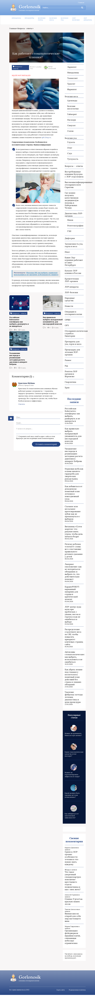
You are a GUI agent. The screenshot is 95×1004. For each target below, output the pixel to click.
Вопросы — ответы (69, 167)
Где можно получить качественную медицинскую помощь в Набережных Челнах (71, 205)
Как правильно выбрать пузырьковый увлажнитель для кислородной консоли (72, 440)
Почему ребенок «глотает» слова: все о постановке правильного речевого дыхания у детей (73, 558)
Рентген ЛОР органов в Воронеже (70, 379)
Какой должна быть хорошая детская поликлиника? (71, 805)
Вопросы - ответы (26, 29)
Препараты (16, 18)
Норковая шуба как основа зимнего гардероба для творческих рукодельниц (71, 480)
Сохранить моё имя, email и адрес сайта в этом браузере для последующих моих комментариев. (36, 424)
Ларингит (71, 67)
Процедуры (29, 18)
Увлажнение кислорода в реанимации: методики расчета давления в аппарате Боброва (73, 460)
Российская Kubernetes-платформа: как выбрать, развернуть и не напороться (72, 420)
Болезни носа (53, 19)
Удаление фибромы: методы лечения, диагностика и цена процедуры (73, 705)
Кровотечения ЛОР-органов (71, 285)
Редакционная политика (76, 999)
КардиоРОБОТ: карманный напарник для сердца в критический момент (71, 600)
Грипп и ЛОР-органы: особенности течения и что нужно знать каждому (71, 867)
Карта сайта (59, 999)
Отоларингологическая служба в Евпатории (73, 338)
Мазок (70, 225)
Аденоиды (72, 101)
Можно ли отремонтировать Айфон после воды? (71, 784)
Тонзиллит (72, 78)
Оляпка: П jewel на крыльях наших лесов (73, 911)
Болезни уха (64, 19)
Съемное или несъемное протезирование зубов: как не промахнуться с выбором (72, 520)
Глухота (71, 142)
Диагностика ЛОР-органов (70, 219)
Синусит (71, 125)
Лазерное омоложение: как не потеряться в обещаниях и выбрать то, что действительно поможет (72, 579)
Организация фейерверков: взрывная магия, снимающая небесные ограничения (72, 946)
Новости (68, 311)
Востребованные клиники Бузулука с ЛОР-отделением (73, 178)
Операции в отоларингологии (73, 318)
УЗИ (69, 236)
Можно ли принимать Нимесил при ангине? (72, 742)
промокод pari (69, 968)
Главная (80, 2)
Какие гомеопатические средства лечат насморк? (71, 763)
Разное (67, 365)
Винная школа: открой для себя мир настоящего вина (72, 927)
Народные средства (69, 304)
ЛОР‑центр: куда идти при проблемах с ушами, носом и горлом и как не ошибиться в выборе (72, 622)
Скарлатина (70, 387)
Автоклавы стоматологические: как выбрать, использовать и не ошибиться (73, 664)
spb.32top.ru (34, 139)
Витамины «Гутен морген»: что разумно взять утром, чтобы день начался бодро (73, 539)
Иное (66, 257)
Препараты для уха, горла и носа (72, 348)
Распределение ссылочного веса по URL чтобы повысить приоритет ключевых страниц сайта (72, 644)
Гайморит (71, 114)
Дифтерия (69, 243)
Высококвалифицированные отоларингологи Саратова (73, 190)
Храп (66, 393)
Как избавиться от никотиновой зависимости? (71, 825)
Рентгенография (74, 231)
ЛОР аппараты (88, 19)
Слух (69, 153)
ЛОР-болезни (76, 19)
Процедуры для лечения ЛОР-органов (71, 357)
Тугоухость (72, 159)
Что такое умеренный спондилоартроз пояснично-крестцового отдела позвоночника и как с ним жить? (72, 890)
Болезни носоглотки (72, 107)
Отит (69, 148)
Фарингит (71, 89)
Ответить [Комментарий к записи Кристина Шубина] (16, 390)
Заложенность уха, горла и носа (72, 250)
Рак (66, 371)
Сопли (70, 131)
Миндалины (72, 73)
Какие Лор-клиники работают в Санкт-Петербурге (73, 267)
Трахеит (71, 84)
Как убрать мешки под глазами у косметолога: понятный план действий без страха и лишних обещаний (73, 685)
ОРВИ (67, 325)
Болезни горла (41, 19)
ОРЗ (66, 330)
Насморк (71, 120)
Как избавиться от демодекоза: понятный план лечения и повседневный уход (73, 500)
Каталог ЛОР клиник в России (72, 277)
